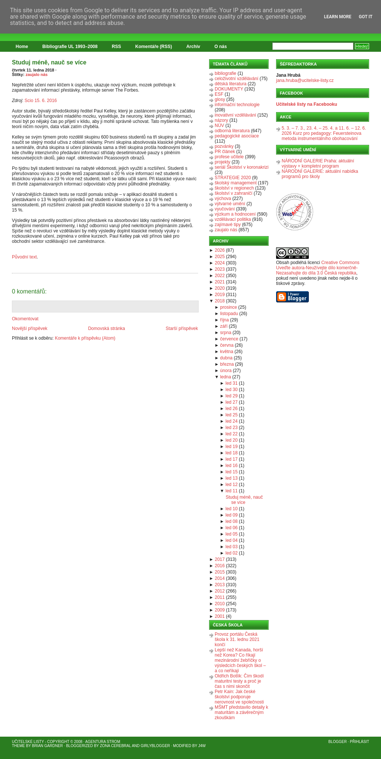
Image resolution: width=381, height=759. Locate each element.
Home (22, 46)
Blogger (338, 742)
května (226, 351)
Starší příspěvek (182, 328)
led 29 (231, 395)
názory (221, 120)
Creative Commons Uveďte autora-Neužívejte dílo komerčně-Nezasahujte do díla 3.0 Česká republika (317, 268)
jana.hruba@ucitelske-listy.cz (305, 80)
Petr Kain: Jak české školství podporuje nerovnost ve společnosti (239, 697)
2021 (220, 282)
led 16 (231, 465)
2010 (220, 603)
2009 (220, 610)
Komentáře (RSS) (153, 46)
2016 (220, 565)
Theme (18, 746)
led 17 (231, 459)
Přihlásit (359, 742)
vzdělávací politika (233, 219)
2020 (220, 288)
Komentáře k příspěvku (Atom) (85, 338)
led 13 (231, 478)
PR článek (225, 151)
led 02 (231, 553)
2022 (220, 275)
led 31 (231, 383)
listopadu (229, 313)
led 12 (231, 484)
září (224, 326)
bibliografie (225, 73)
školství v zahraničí (233, 193)
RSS (116, 46)
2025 (220, 256)
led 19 (231, 446)
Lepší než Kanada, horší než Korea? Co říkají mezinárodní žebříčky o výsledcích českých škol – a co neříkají (240, 660)
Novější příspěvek (29, 328)
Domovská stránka (106, 328)
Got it (365, 16)
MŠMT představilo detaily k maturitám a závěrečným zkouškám (241, 712)
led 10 (231, 508)
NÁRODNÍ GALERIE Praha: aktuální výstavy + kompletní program (318, 163)
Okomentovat (25, 318)
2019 (220, 294)
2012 (220, 591)
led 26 (231, 408)
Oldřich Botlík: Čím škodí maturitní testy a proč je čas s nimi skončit (239, 681)
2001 (220, 616)
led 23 (231, 427)
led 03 (231, 546)
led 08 (231, 521)
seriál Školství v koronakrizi (242, 167)
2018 (220, 301)
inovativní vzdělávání (235, 115)
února (226, 370)
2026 (220, 250)
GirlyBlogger (155, 746)
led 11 (231, 490)
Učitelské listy (28, 742)
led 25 (231, 414)
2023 (220, 269)
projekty (222, 162)
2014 (220, 578)
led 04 (231, 540)
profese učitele (229, 156)
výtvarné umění (230, 203)
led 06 (231, 527)
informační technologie (237, 104)
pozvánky (224, 146)
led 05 (231, 534)
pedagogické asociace (237, 136)
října (224, 320)
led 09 (231, 515)
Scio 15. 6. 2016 (41, 100)
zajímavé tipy (228, 224)
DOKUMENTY (229, 89)
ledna (225, 377)
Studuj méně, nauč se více (49, 62)
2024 (220, 263)
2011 (220, 597)
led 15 (231, 471)
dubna (226, 358)
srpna (225, 332)
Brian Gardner (47, 746)
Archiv (193, 46)
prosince (228, 307)
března (227, 364)
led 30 (231, 389)
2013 (220, 584)
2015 (220, 572)
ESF (219, 94)
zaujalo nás (37, 74)
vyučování (225, 209)
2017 (220, 559)
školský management (236, 182)
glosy (220, 99)
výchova (223, 198)
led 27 (231, 402)
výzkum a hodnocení (235, 214)
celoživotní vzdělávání (236, 78)
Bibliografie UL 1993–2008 (70, 46)
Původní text (24, 257)
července (229, 339)
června (227, 345)
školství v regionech (234, 188)
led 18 (231, 452)
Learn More (338, 16)
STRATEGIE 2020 (233, 177)
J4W (202, 746)
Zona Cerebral (115, 746)
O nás (220, 46)
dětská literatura (230, 83)
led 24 (231, 421)
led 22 (231, 433)
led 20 (231, 440)
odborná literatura (232, 130)
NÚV (219, 125)
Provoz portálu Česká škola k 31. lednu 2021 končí (237, 639)
